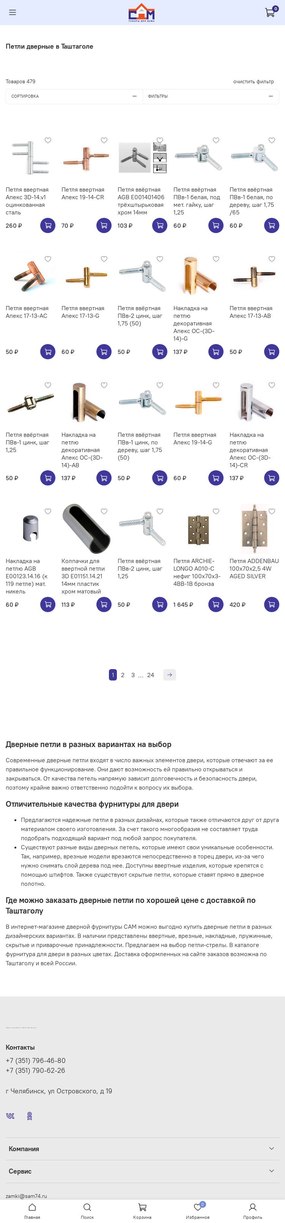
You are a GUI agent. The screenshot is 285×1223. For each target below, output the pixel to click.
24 (150, 675)
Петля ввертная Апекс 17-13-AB (251, 311)
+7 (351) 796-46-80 (36, 1060)
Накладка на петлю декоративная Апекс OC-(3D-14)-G (193, 323)
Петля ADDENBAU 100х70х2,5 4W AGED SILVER (254, 568)
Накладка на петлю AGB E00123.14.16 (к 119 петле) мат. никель (26, 576)
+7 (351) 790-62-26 (35, 1070)
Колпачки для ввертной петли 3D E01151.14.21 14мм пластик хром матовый (83, 576)
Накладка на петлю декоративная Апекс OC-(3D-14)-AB (81, 450)
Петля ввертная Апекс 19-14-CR (82, 193)
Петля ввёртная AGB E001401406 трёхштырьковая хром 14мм (141, 201)
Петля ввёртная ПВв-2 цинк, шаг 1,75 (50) (140, 315)
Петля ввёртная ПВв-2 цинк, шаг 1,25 (140, 568)
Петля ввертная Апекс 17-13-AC (27, 311)
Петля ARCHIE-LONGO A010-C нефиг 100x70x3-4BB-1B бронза (196, 572)
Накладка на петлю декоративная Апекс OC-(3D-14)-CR (250, 450)
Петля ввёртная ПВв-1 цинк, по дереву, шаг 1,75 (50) (140, 446)
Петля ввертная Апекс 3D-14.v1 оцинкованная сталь (27, 201)
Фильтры (213, 96)
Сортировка (77, 96)
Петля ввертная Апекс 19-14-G (194, 438)
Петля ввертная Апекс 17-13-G (82, 311)
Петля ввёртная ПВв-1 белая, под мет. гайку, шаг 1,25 (196, 201)
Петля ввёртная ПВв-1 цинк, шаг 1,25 (27, 442)
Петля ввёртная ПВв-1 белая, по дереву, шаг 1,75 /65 (252, 201)
